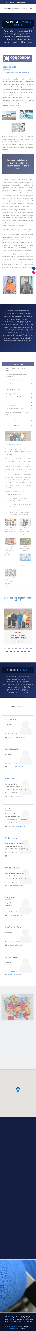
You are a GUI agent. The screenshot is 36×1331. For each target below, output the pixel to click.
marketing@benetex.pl (15, 975)
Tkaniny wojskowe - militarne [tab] (19, 389)
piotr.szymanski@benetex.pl (16, 737)
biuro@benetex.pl (23, 2)
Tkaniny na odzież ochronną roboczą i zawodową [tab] (19, 369)
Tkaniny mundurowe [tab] (12, 394)
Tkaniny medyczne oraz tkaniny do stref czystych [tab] (16, 414)
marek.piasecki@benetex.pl (16, 796)
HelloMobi (23, 1328)
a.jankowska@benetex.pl (15, 886)
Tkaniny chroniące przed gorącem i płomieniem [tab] (16, 375)
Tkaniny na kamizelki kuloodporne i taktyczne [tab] (16, 398)
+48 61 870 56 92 (11, 2)
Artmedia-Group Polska (24, 1326)
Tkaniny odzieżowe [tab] (19, 420)
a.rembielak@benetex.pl (15, 945)
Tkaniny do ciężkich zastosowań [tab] (15, 380)
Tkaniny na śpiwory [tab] (12, 405)
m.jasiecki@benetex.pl (15, 915)
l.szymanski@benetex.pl (15, 767)
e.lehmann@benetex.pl (15, 856)
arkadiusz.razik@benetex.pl (16, 826)
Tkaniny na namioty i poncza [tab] (14, 408)
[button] (18, 1090)
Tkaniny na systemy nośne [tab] (14, 402)
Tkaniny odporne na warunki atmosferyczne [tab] (14, 384)
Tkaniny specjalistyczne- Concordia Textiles (18, 637)
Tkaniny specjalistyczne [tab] (19, 364)
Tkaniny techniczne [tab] (19, 425)
